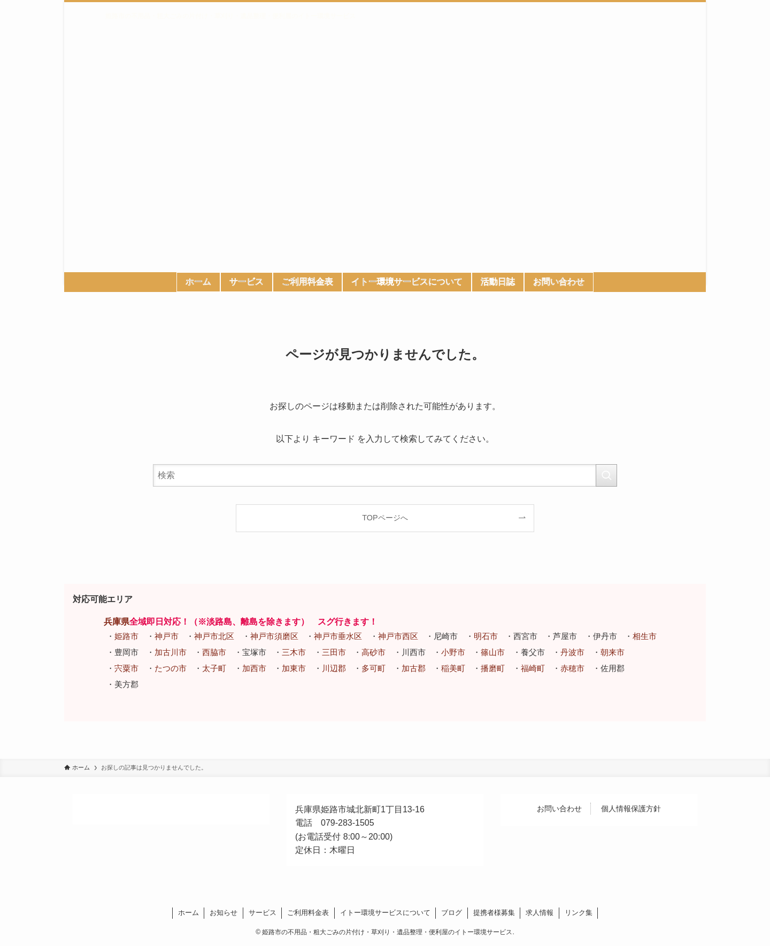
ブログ (451, 913)
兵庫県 (116, 621)
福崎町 (533, 668)
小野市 (453, 652)
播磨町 (493, 668)
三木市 (294, 652)
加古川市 (171, 652)
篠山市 (493, 652)
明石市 (486, 636)
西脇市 (214, 652)
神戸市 (167, 636)
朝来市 (612, 652)
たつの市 (171, 668)
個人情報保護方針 (631, 808)
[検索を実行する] (606, 475)
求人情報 (539, 913)
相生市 (645, 636)
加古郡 (414, 668)
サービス (262, 913)
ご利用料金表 (308, 913)
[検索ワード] (385, 475)
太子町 (214, 668)
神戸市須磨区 (274, 636)
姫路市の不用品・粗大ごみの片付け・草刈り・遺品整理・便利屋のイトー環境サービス (230, 16)
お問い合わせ (559, 808)
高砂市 (373, 652)
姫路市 (126, 636)
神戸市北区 (214, 636)
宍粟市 (126, 668)
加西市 (254, 668)
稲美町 (453, 668)
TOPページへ (384, 517)
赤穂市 (572, 668)
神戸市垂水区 (338, 636)
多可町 (373, 668)
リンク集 (578, 913)
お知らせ (223, 913)
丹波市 (572, 652)
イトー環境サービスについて (385, 913)
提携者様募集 (494, 913)
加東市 (294, 668)
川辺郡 (334, 668)
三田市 (334, 652)
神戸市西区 (398, 636)
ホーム (188, 913)
